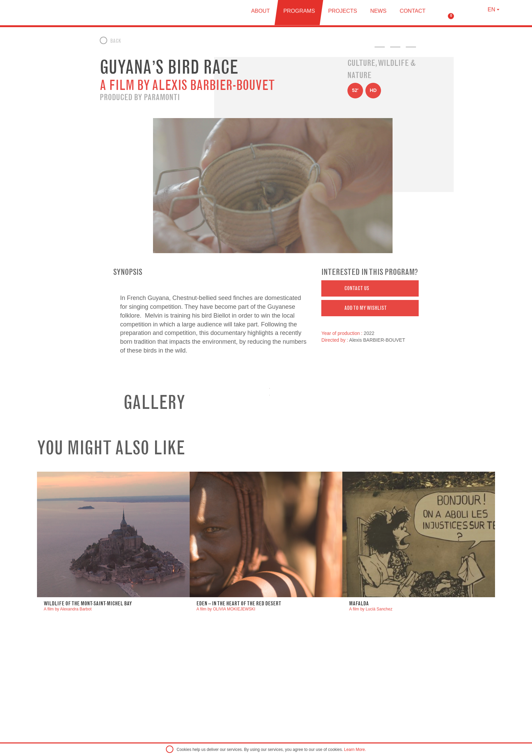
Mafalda (359, 603)
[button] (370, 288)
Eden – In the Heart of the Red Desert (238, 603)
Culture (361, 63)
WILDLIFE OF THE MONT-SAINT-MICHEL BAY (88, 603)
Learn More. (355, 749)
